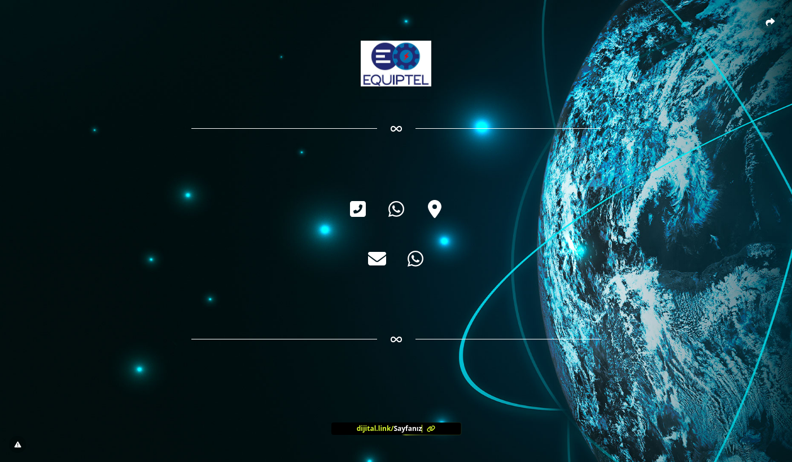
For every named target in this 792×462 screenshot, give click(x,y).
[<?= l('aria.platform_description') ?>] (396, 428)
